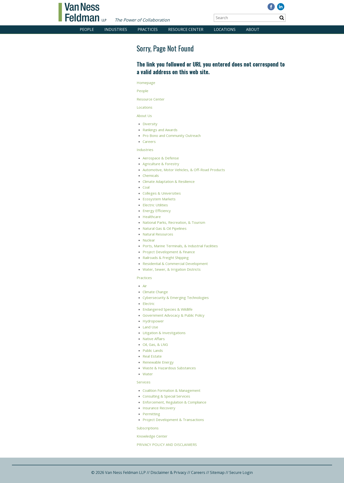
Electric (149, 303)
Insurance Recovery (159, 407)
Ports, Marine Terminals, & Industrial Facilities (180, 245)
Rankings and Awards (160, 129)
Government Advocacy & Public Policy (174, 315)
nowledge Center (153, 436)
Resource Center (151, 99)
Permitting (151, 413)
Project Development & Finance (169, 251)
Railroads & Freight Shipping (166, 257)
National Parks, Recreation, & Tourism (174, 222)
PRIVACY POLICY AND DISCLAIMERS (167, 444)
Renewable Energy (158, 362)
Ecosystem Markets (160, 199)
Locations (144, 107)
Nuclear (149, 240)
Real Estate (152, 356)
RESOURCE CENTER (185, 29)
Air (145, 285)
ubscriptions (149, 428)
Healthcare (152, 216)
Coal (146, 187)
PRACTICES (148, 29)
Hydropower (153, 321)
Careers (150, 141)
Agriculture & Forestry (161, 163)
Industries (145, 149)
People (143, 90)
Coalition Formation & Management (171, 390)
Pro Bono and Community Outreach (172, 135)
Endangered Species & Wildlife (168, 309)
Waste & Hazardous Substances (169, 367)
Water (148, 373)
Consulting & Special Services (166, 396)
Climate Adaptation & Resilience (169, 181)
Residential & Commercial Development (176, 263)
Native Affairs (154, 338)
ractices (145, 277)
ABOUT (252, 29)
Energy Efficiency (157, 210)
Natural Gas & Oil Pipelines (165, 228)
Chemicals (151, 175)
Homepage (146, 82)
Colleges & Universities (162, 193)
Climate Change (155, 291)
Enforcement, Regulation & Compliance (174, 402)
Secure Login (241, 472)
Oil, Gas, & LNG (155, 344)
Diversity (150, 123)
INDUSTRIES (115, 29)
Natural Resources (158, 234)
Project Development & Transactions (173, 419)
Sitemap (217, 472)
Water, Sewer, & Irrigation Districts (172, 269)
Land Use (151, 327)
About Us (144, 115)
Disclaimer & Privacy (168, 472)
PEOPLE (87, 29)
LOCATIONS (225, 29)
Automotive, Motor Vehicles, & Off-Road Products (184, 169)
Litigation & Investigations (164, 332)
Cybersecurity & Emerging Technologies (176, 297)
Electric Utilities (156, 204)
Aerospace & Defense (161, 158)
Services (143, 382)
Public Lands (153, 350)
